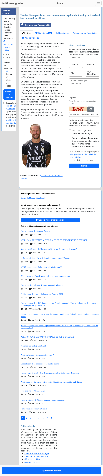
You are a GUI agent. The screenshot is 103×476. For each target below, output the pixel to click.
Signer (84, 165)
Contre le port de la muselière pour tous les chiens (40, 364)
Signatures (43, 33)
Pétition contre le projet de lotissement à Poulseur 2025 (42, 294)
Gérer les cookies (32, 459)
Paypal (9, 74)
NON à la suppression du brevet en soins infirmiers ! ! (41, 267)
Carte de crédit (8, 83)
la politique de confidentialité (14, 120)
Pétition (26, 33)
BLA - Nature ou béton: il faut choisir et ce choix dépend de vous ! (46, 276)
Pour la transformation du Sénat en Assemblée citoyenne (42, 285)
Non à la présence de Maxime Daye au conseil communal (42, 400)
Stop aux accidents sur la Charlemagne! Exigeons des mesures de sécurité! (49, 249)
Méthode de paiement (7, 65)
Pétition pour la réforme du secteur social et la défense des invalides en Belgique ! (52, 382)
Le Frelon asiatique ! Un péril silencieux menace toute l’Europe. (45, 258)
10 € (8, 57)
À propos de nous (32, 462)
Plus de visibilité (30, 38)
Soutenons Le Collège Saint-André (34, 346)
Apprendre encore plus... (8, 45)
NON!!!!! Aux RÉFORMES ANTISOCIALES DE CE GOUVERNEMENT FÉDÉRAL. (54, 240)
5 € (7, 54)
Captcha (72, 97)
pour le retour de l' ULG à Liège (33, 391)
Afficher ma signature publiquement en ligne (82, 132)
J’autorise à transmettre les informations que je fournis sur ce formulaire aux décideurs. (85, 142)
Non (91, 160)
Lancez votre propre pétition (50, 220)
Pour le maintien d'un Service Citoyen (35, 231)
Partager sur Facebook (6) (35, 25)
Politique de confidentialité (85, 33)
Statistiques (62, 33)
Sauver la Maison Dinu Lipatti (33, 198)
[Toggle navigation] (98, 3)
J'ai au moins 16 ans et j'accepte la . (84, 154)
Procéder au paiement (9, 94)
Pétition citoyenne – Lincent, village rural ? (37, 355)
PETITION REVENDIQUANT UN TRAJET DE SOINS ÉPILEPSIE (47, 337)
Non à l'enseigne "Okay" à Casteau (34, 409)
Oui (78, 160)
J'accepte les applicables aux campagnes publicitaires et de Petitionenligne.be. (14, 114)
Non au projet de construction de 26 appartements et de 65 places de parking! (50, 373)
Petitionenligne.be (12, 3)
